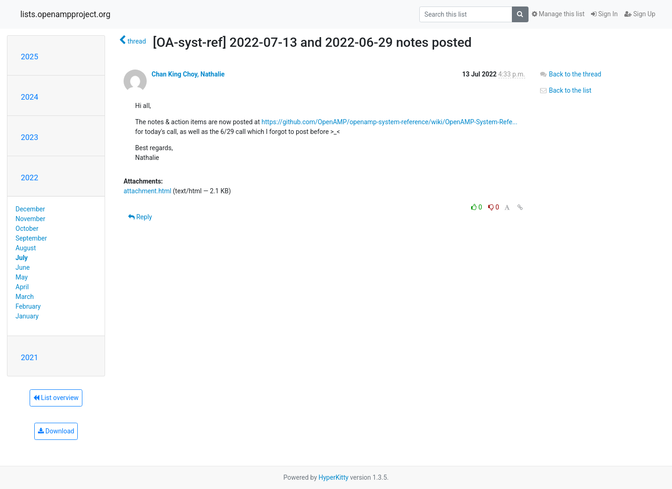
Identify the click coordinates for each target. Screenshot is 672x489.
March (25, 296)
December (30, 209)
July (22, 257)
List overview (56, 397)
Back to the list (565, 90)
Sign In (604, 14)
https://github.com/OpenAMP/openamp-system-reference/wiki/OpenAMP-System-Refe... (389, 122)
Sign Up (639, 14)
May (22, 277)
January (27, 316)
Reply (140, 217)
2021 (29, 357)
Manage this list (558, 14)
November (30, 218)
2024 (29, 97)
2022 (29, 177)
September (31, 238)
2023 (29, 137)
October (27, 228)
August (26, 248)
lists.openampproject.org (65, 14)
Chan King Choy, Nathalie (187, 74)
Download (56, 431)
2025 (29, 56)
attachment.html (147, 191)
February (28, 306)
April (22, 287)
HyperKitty (333, 477)
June (23, 267)
